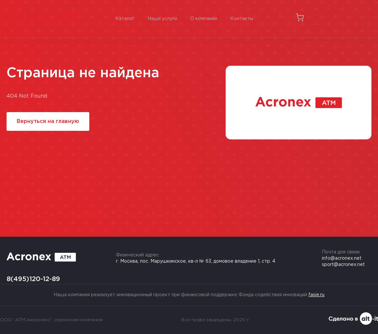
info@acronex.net (342, 258)
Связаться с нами (341, 19)
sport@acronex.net (343, 265)
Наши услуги (162, 19)
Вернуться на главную (48, 121)
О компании (203, 19)
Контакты (241, 19)
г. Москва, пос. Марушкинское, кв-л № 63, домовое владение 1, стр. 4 (195, 261)
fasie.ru (316, 295)
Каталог (124, 19)
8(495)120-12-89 (33, 279)
